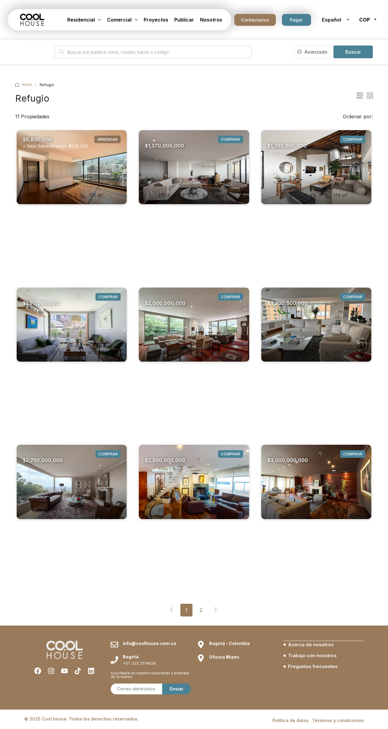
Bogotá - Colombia (229, 714)
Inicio (27, 84)
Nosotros (211, 20)
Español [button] (332, 20)
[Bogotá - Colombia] (201, 716)
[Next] (215, 610)
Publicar (184, 20)
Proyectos (156, 20)
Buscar (353, 52)
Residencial (81, 20)
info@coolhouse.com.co (149, 714)
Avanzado (312, 52)
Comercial (119, 20)
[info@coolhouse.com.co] (114, 716)
